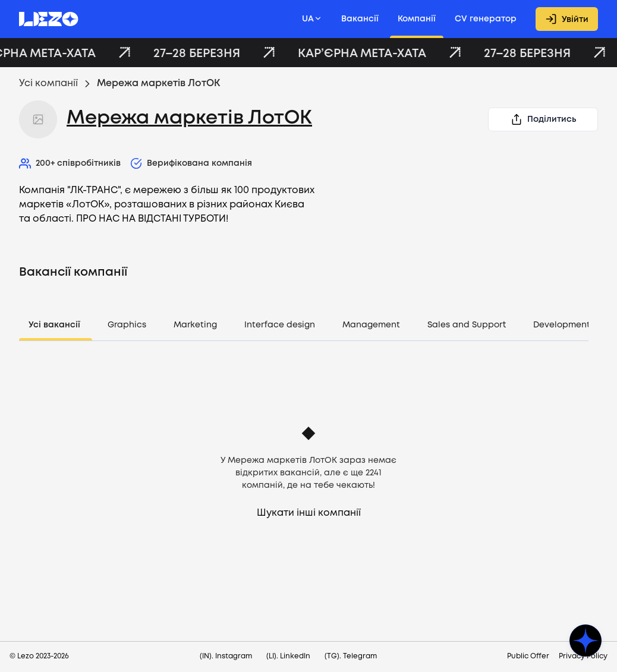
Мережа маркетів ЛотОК (189, 118)
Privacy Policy (583, 656)
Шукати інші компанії (309, 513)
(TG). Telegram (351, 656)
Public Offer (528, 656)
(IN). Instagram (226, 656)
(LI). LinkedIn (288, 656)
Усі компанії (48, 83)
